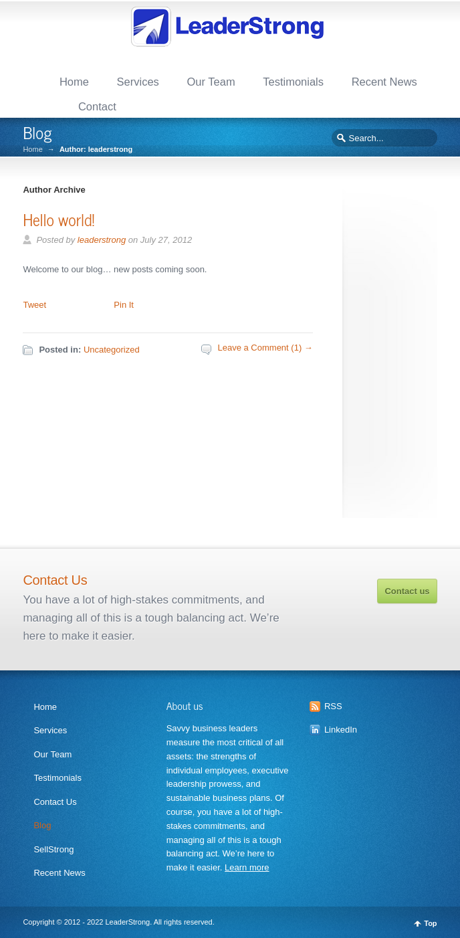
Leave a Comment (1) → (264, 348)
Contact (97, 106)
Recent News (384, 82)
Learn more (247, 867)
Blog (42, 825)
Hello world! (58, 219)
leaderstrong (102, 240)
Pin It (124, 305)
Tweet (34, 305)
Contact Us (54, 802)
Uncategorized (112, 350)
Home (74, 82)
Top (430, 923)
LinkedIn (340, 730)
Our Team (211, 82)
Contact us (406, 591)
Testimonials (293, 82)
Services (138, 82)
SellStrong (53, 849)
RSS (333, 706)
